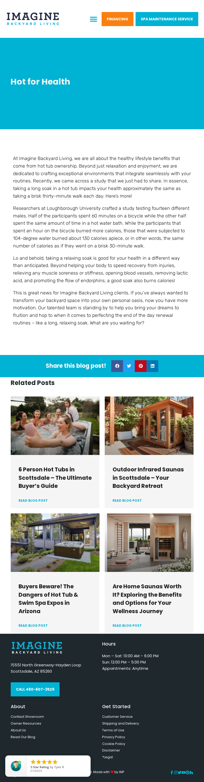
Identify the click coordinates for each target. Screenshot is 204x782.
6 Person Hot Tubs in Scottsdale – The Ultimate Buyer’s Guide (55, 478)
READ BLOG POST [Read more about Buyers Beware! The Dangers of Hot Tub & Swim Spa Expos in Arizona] (33, 625)
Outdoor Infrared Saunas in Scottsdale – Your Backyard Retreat (148, 478)
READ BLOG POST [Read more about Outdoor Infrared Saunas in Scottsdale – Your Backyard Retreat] (127, 500)
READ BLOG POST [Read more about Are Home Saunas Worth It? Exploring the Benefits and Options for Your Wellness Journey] (127, 625)
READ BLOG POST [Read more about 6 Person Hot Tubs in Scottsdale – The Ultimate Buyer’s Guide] (33, 500)
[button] (94, 19)
